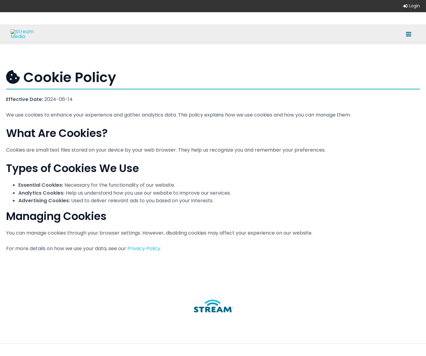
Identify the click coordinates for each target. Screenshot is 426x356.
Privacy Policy (143, 251)
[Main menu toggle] (408, 35)
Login (411, 6)
